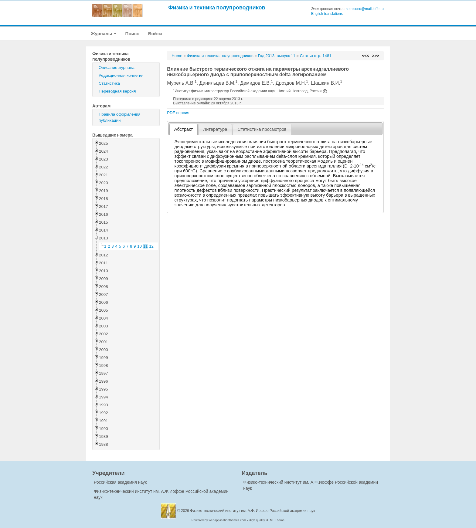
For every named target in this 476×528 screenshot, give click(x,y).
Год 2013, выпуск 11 (276, 55)
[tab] (183, 129)
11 (145, 246)
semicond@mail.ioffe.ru (365, 9)
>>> (375, 55)
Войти (155, 33)
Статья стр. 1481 (316, 55)
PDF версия (178, 112)
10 (139, 246)
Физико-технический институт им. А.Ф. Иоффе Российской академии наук (252, 511)
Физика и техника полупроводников (216, 7)
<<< (365, 55)
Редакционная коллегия (121, 75)
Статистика (109, 83)
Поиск (132, 33)
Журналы (103, 33)
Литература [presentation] (215, 129)
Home (177, 55)
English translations (327, 14)
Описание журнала (116, 67)
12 (151, 246)
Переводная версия (117, 91)
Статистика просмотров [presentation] (262, 129)
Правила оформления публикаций (119, 117)
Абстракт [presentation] (183, 129)
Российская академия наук (120, 482)
